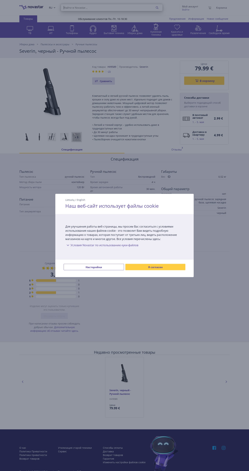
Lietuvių (70, 199)
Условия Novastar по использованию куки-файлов (101, 245)
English (81, 199)
